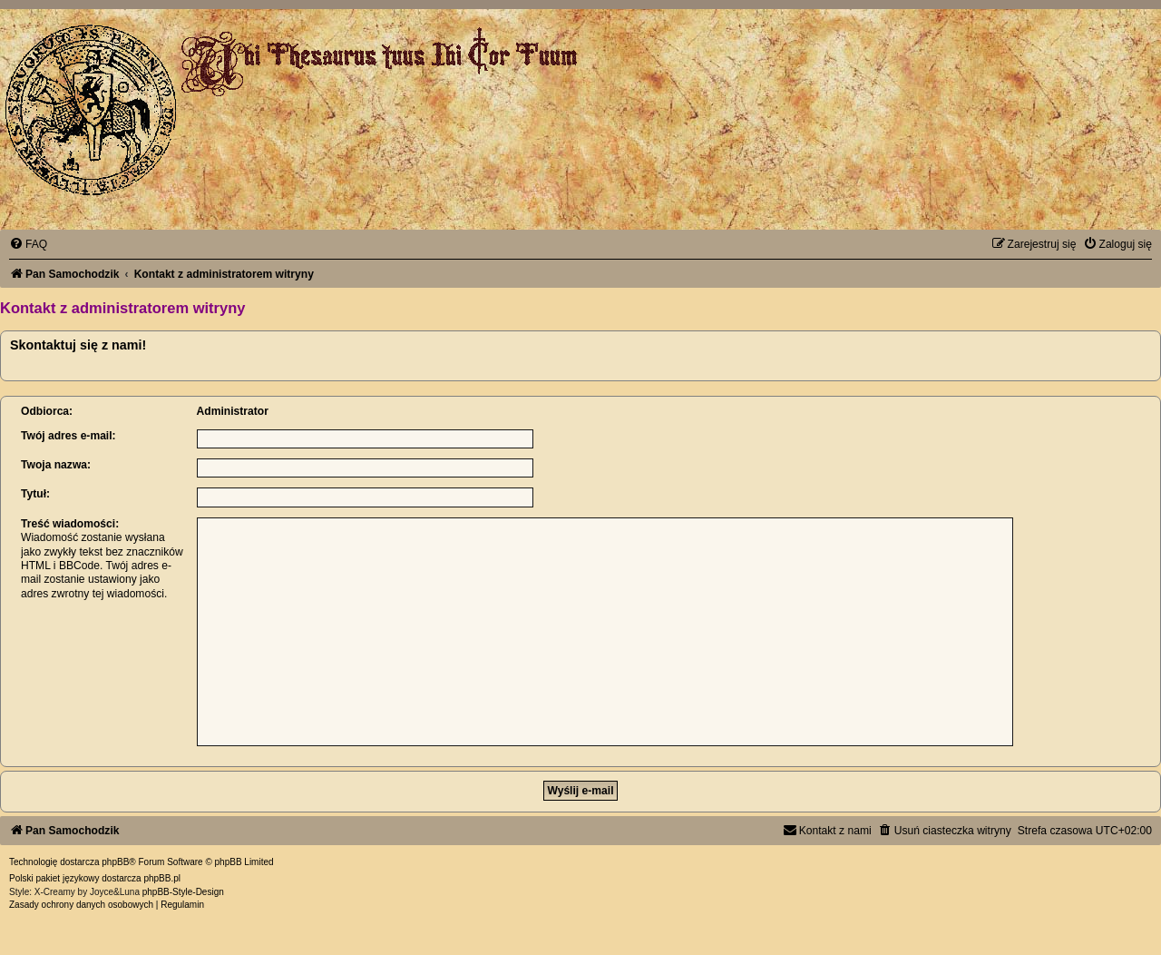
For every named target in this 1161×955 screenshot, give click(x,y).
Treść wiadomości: (70, 523)
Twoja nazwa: (56, 464)
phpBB (115, 862)
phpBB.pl (161, 878)
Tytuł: (35, 493)
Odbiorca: (47, 411)
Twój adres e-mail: (68, 435)
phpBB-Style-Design (183, 892)
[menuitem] (28, 244)
